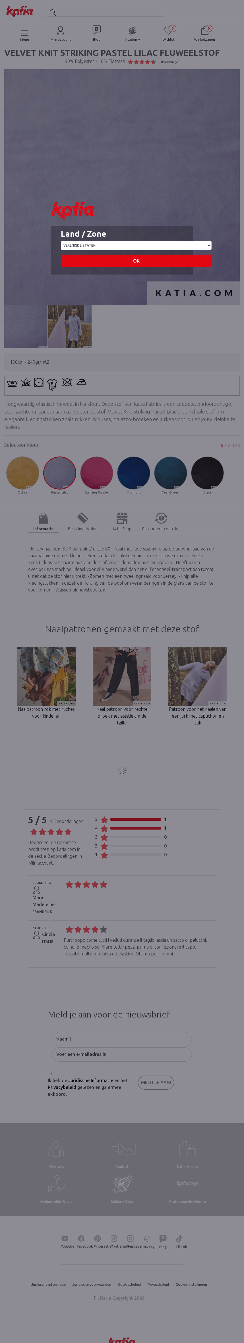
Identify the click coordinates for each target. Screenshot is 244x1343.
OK (136, 260)
